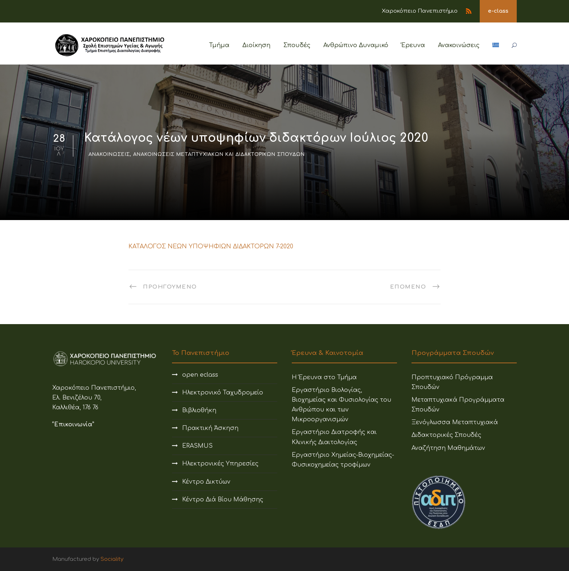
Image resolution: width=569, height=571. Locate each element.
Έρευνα (413, 45)
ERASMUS (197, 446)
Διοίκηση (256, 45)
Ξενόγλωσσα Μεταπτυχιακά (455, 422)
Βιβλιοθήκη (199, 410)
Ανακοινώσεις (458, 45)
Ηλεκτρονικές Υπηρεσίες (220, 463)
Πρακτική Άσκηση (210, 428)
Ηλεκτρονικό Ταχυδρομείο (222, 392)
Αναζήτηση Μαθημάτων (448, 448)
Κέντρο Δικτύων (206, 482)
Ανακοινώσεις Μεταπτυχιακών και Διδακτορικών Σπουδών (219, 154)
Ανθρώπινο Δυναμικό (355, 45)
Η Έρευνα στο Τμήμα (324, 377)
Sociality (112, 559)
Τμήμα (219, 45)
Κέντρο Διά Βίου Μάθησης (222, 499)
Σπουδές (296, 45)
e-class (498, 11)
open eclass (200, 375)
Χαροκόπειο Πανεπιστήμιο (420, 11)
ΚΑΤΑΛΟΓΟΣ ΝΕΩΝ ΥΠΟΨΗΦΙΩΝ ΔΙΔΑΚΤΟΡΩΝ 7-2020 (210, 246)
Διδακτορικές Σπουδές (446, 435)
